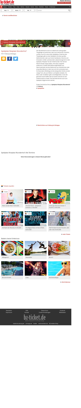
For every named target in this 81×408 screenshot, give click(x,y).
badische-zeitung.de (18, 357)
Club (18, 7)
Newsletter (9, 344)
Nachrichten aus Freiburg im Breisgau (49, 159)
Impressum (9, 346)
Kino (36, 7)
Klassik (27, 7)
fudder (35, 357)
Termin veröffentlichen (10, 11)
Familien (41, 7)
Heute (5, 7)
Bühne (22, 7)
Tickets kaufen (8, 220)
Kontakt (27, 346)
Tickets (10, 7)
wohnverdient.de (43, 357)
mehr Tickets (66, 268)
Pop (14, 7)
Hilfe (27, 344)
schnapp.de (29, 357)
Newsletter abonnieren (64, 2)
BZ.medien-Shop (53, 357)
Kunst (32, 7)
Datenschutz (44, 344)
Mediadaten (62, 346)
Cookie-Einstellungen (44, 346)
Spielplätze (41, 122)
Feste (46, 7)
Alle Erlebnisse (66, 316)
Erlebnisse (52, 7)
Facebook (62, 344)
